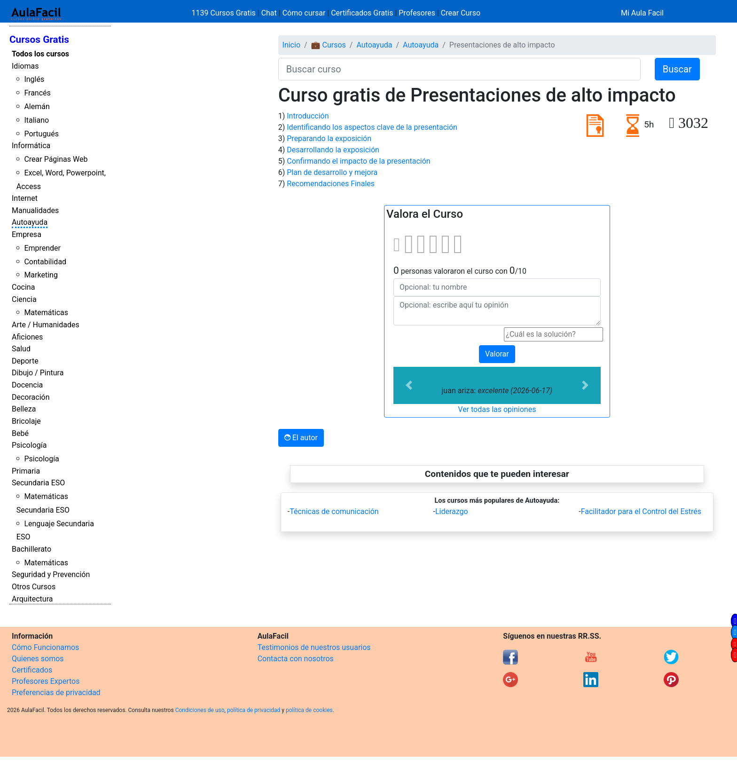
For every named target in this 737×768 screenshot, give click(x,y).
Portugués (41, 133)
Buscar (677, 69)
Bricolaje (26, 421)
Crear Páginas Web (55, 159)
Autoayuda (29, 222)
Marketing (40, 274)
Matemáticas (46, 312)
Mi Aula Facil (642, 12)
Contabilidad (45, 261)
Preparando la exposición (329, 138)
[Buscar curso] (459, 69)
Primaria (26, 471)
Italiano (36, 120)
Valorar (497, 353)
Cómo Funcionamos (45, 647)
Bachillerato (31, 549)
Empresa (26, 234)
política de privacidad (253, 710)
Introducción (308, 115)
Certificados (32, 669)
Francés (37, 92)
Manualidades (35, 210)
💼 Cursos (328, 44)
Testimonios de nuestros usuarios (314, 647)
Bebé (20, 433)
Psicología (29, 445)
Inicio (291, 44)
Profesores (417, 12)
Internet (25, 198)
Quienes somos (38, 658)
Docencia (27, 384)
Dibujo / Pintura (37, 372)
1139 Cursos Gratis (225, 12)
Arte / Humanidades (45, 324)
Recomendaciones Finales (331, 183)
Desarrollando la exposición (333, 149)
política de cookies (309, 710)
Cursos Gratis (39, 39)
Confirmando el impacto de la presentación (358, 161)
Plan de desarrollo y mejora (332, 172)
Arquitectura (32, 598)
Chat (269, 12)
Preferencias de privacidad (56, 692)
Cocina (23, 287)
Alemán (36, 106)
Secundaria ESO (38, 482)
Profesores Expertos (45, 681)
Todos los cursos (40, 53)
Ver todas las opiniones (497, 409)
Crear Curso (460, 12)
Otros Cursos (33, 586)
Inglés (34, 79)
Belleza (24, 408)
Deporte (25, 360)
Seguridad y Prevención (51, 574)
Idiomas (25, 66)
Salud (21, 348)
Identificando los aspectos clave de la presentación (372, 127)
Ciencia (24, 299)
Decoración (31, 397)
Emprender (42, 248)
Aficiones (27, 337)
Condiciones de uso (200, 710)
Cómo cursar (304, 12)
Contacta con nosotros (296, 658)
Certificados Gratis (362, 12)
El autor (301, 437)
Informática (31, 145)
